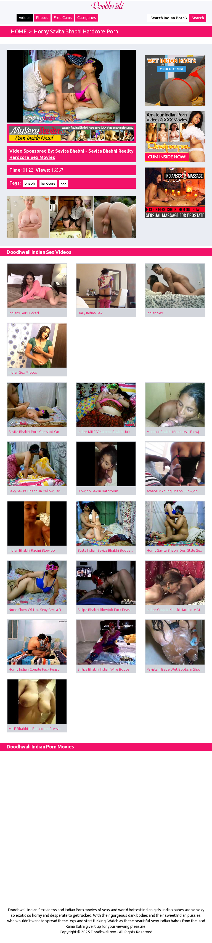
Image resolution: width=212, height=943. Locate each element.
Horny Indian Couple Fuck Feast (34, 669)
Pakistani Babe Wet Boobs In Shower (176, 669)
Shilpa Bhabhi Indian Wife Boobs (103, 669)
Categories (86, 17)
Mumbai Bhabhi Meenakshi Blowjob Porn (176, 432)
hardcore (48, 183)
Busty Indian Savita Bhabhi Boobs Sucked (107, 550)
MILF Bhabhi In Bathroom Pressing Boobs (38, 729)
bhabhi (30, 183)
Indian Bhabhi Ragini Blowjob (32, 550)
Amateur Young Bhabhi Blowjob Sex (175, 491)
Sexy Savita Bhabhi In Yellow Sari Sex (38, 491)
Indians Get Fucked (24, 313)
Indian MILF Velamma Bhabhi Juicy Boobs (107, 432)
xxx (64, 183)
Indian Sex (155, 313)
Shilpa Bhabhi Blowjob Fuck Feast (104, 610)
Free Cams (63, 17)
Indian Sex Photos (23, 372)
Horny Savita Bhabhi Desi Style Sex (174, 550)
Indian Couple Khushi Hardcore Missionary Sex (176, 610)
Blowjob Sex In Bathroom (98, 491)
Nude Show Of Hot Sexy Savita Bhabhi (38, 610)
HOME (18, 31)
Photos (42, 17)
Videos (25, 17)
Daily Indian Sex (90, 313)
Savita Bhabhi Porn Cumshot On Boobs (38, 432)
